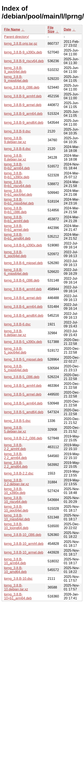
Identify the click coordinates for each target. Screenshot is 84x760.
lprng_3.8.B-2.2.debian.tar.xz (16, 482)
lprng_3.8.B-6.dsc (17, 324)
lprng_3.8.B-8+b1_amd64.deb (17, 236)
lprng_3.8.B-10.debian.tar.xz (16, 587)
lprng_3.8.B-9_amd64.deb (23, 122)
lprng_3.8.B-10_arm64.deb (15, 561)
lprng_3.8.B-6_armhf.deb (23, 289)
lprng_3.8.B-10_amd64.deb (15, 570)
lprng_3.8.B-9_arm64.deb (23, 113)
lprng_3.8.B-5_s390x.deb (23, 342)
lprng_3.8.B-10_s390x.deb (14, 491)
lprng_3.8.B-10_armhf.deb (23, 544)
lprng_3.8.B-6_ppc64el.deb (15, 254)
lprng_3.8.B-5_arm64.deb (23, 403)
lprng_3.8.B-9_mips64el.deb (16, 78)
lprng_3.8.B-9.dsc (17, 131)
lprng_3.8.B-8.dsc (17, 149)
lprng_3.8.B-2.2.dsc (19, 473)
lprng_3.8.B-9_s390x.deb (23, 52)
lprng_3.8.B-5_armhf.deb (23, 385)
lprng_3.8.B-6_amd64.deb (23, 315)
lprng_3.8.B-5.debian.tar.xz (15, 429)
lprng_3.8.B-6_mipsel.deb (23, 263)
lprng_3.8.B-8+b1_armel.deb (16, 228)
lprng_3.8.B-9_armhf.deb (23, 96)
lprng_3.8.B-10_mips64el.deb (17, 517)
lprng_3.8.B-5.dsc (17, 421)
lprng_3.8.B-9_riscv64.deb (24, 61)
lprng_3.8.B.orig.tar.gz (20, 43)
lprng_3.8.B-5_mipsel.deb (23, 359)
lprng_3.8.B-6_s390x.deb (23, 245)
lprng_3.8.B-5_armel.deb (22, 394)
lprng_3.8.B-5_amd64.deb (23, 412)
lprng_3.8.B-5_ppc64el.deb (15, 350)
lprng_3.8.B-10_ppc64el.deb (16, 508)
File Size (51, 29)
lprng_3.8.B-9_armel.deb (22, 105)
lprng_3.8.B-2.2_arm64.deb (15, 456)
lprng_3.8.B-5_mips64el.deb (16, 368)
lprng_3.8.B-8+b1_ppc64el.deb (18, 192)
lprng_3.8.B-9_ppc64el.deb (15, 69)
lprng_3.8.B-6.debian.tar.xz (15, 333)
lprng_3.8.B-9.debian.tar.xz (15, 140)
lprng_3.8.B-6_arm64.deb (23, 306)
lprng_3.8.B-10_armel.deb (23, 552)
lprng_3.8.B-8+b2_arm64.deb (17, 166)
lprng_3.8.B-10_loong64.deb (16, 526)
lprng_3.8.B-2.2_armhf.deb (15, 447)
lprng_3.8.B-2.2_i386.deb (23, 438)
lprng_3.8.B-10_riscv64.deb (15, 500)
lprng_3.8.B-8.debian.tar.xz (15, 157)
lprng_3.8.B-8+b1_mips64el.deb (19, 201)
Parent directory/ (16, 37)
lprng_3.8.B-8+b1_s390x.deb (16, 175)
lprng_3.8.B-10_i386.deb (22, 535)
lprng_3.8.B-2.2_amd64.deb (16, 464)
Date (67, 29)
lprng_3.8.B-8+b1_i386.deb (15, 210)
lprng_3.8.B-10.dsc (18, 578)
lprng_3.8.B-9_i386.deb (21, 87)
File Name (12, 29)
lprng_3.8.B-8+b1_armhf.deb (16, 219)
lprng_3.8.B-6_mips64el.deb (16, 271)
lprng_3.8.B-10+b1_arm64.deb (18, 596)
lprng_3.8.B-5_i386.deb (21, 377)
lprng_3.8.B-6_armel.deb (22, 298)
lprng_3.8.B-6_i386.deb (21, 280)
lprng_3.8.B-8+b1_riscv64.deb (17, 184)
